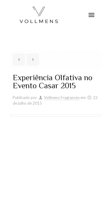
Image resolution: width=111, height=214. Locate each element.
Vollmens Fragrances (62, 97)
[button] (91, 15)
